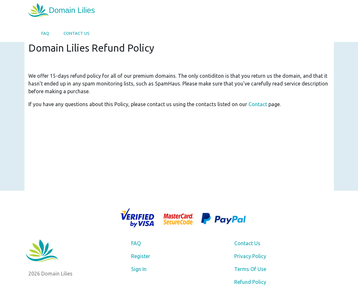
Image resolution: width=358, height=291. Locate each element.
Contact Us (76, 33)
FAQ (45, 33)
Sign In (139, 269)
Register (140, 256)
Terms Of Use (250, 269)
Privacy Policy (250, 256)
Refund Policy (250, 282)
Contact (257, 104)
